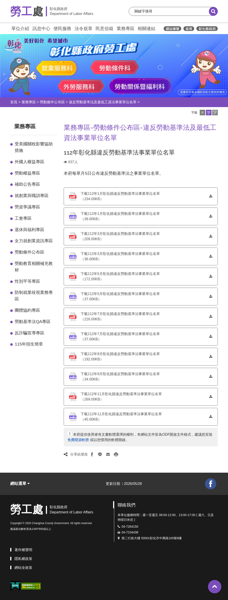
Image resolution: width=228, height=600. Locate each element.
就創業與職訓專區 (32, 195)
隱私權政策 (23, 559)
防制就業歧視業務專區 (34, 295)
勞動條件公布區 (52, 102)
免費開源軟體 (78, 440)
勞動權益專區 (27, 173)
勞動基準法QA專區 (33, 321)
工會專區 (23, 218)
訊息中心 (41, 28)
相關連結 (146, 28)
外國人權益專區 (29, 161)
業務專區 (125, 28)
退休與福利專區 (29, 229)
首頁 (13, 102)
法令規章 (83, 28)
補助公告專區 (27, 184)
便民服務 (62, 28)
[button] (202, 112)
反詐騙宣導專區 (29, 333)
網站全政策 (23, 567)
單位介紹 (20, 28)
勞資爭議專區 (27, 207)
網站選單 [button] (20, 483)
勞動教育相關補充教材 (34, 266)
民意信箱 (104, 28)
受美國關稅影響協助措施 (34, 147)
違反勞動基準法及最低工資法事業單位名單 (102, 102)
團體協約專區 (27, 310)
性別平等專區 (27, 281)
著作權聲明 (23, 550)
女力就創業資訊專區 (34, 240)
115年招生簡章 (29, 344)
